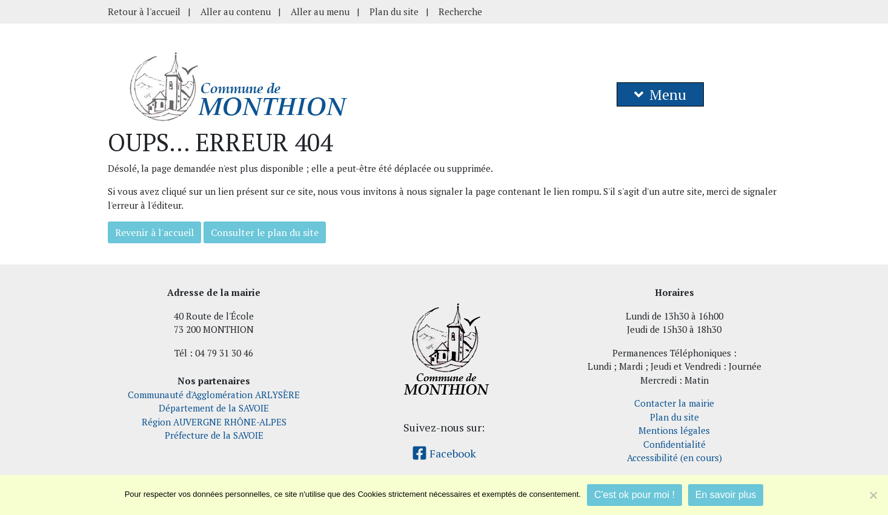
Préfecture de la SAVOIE (214, 435)
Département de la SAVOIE (214, 408)
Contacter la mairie (674, 403)
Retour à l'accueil (144, 11)
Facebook (444, 453)
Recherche (460, 11)
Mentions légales (674, 430)
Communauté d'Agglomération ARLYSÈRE (214, 395)
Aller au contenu (235, 11)
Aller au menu (320, 11)
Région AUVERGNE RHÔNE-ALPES (214, 422)
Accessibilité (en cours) (674, 457)
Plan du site (394, 11)
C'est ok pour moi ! (634, 495)
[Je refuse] (873, 495)
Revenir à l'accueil (154, 232)
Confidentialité (674, 444)
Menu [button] (660, 94)
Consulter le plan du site (265, 232)
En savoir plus (726, 495)
